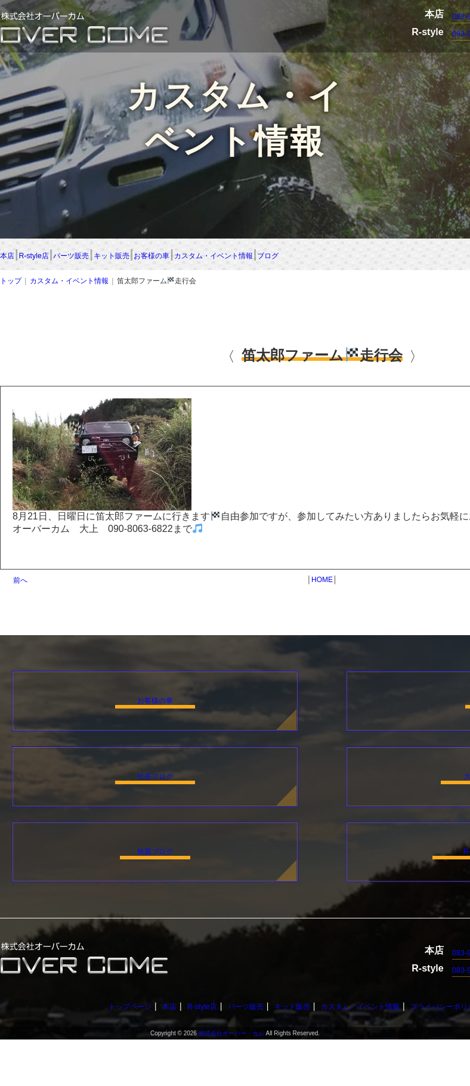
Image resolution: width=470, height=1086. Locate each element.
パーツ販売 (172, 255)
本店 (12, 255)
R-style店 (83, 255)
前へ (20, 582)
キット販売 (265, 255)
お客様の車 (357, 255)
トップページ (104, 1052)
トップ (10, 283)
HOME (322, 582)
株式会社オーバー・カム (231, 1079)
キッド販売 (286, 1052)
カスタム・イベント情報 (69, 283)
